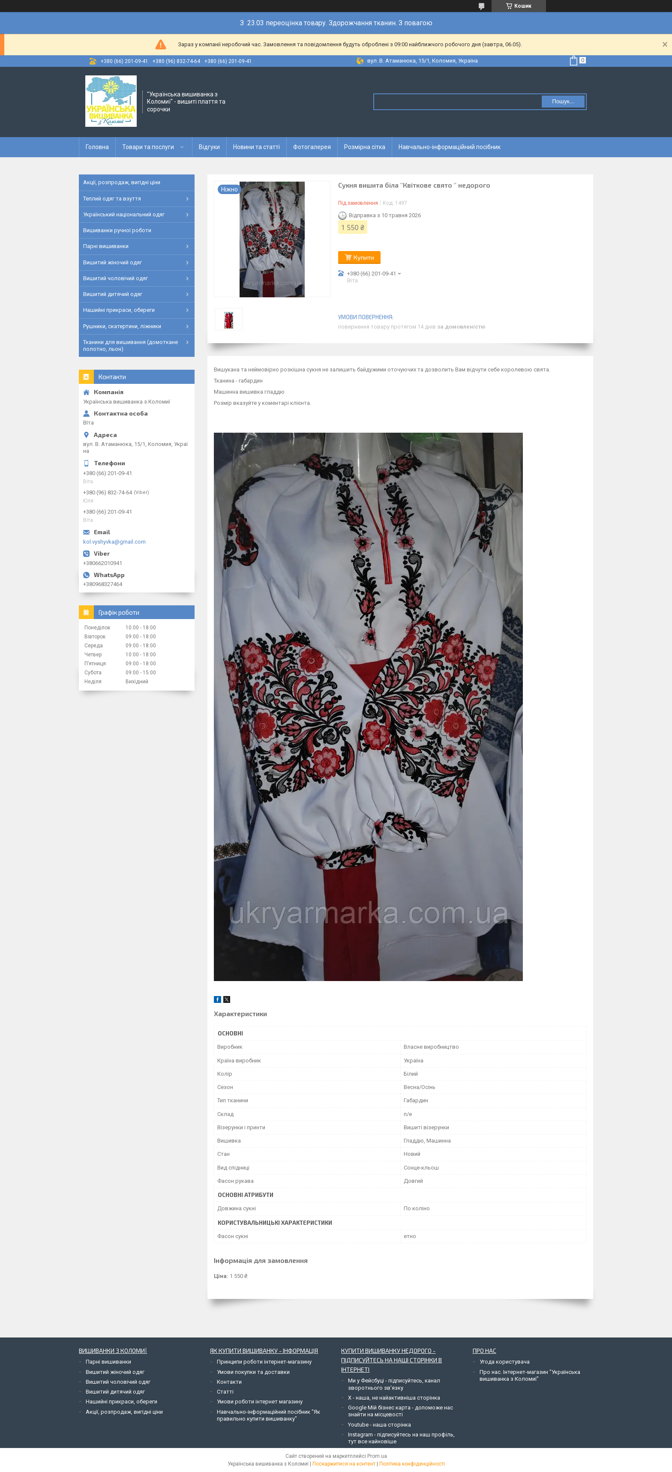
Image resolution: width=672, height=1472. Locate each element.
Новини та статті (256, 147)
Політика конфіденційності (412, 1464)
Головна (97, 147)
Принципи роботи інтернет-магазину (264, 1361)
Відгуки (209, 147)
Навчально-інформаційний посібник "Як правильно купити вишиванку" (268, 1415)
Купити (364, 257)
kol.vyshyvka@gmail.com (114, 542)
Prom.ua (377, 1456)
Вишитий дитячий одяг (112, 294)
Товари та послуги (148, 147)
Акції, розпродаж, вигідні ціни (121, 182)
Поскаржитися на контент (343, 1464)
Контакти (229, 1382)
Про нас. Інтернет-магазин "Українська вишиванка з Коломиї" (530, 1375)
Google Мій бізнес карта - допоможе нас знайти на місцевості (400, 1411)
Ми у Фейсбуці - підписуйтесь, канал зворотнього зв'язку (394, 1384)
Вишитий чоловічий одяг (115, 278)
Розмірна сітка (364, 147)
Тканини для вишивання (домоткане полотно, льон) (130, 345)
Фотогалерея (312, 147)
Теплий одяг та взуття (112, 198)
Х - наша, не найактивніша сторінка (394, 1397)
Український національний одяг (124, 214)
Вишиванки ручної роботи (117, 230)
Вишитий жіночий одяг (112, 262)
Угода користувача (505, 1361)
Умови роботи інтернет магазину (260, 1401)
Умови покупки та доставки (253, 1372)
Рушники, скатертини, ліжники (122, 326)
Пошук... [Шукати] (563, 101)
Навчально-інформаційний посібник (450, 147)
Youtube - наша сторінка (379, 1424)
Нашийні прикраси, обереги (119, 310)
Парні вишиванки (106, 246)
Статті (225, 1391)
